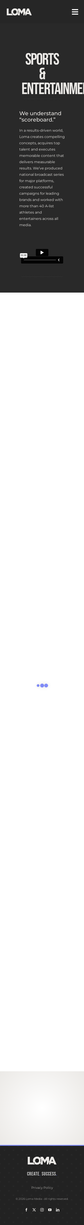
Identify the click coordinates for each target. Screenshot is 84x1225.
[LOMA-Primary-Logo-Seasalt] (19, 8)
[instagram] (42, 1209)
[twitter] (34, 1209)
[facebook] (26, 1209)
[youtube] (50, 1209)
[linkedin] (57, 1209)
